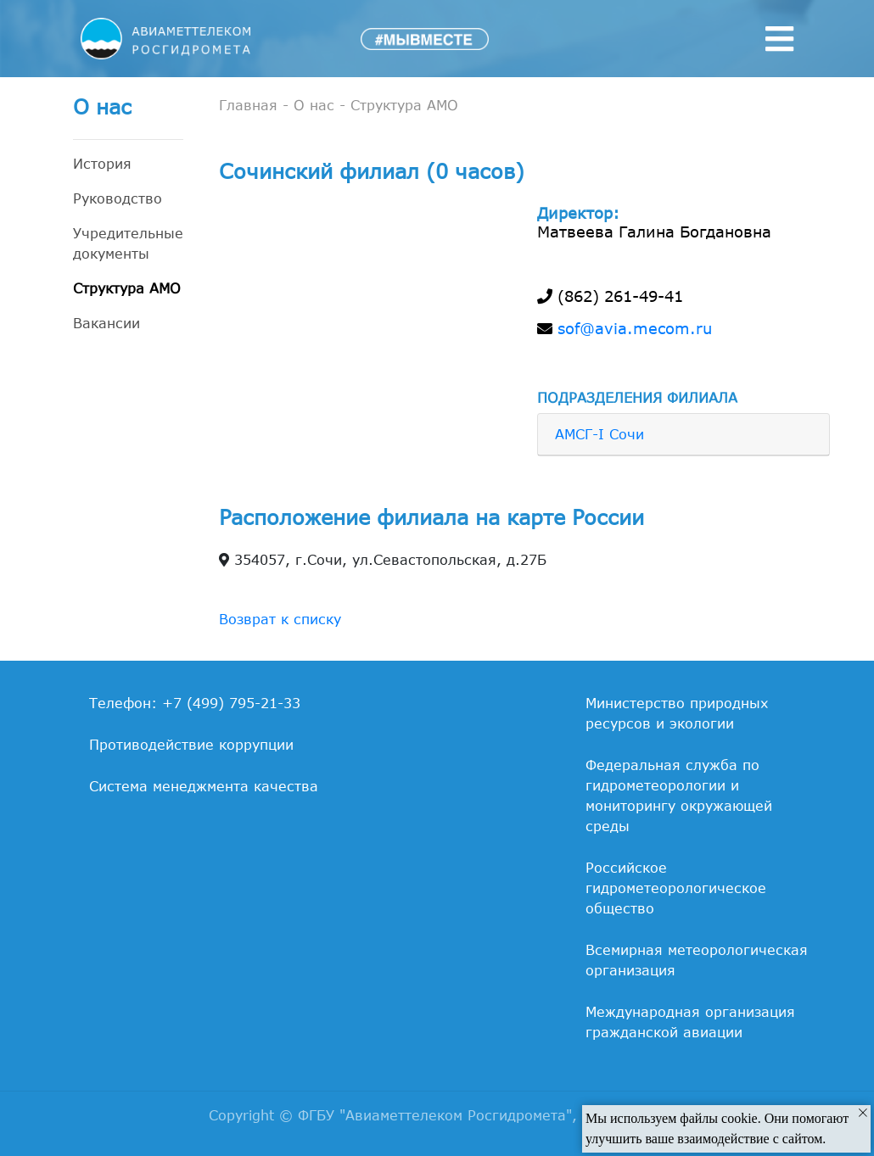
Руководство (117, 198)
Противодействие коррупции (191, 744)
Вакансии (106, 323)
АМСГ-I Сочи (599, 434)
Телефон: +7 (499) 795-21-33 (194, 703)
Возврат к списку (280, 619)
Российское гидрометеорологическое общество (675, 888)
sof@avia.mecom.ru (634, 328)
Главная (248, 105)
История (102, 163)
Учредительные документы (128, 243)
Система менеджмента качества (203, 786)
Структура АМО (127, 288)
